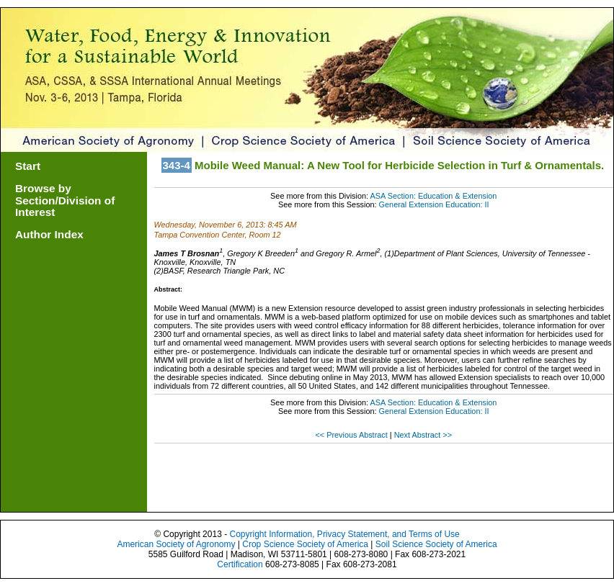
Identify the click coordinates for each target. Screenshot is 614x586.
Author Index (49, 234)
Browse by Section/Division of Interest (65, 200)
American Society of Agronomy (176, 544)
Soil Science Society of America (436, 544)
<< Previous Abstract (352, 435)
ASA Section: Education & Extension (433, 195)
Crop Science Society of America (305, 544)
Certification (239, 564)
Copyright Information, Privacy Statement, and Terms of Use (344, 534)
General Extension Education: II (434, 204)
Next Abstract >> (423, 435)
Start (27, 166)
